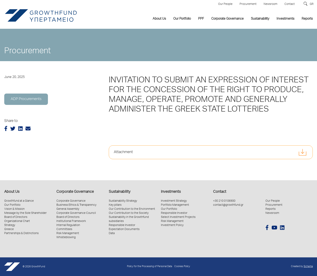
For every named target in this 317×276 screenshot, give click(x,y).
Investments (171, 192)
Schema (308, 266)
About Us (11, 192)
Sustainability (119, 192)
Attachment (123, 152)
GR (312, 4)
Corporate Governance (75, 192)
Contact (219, 192)
